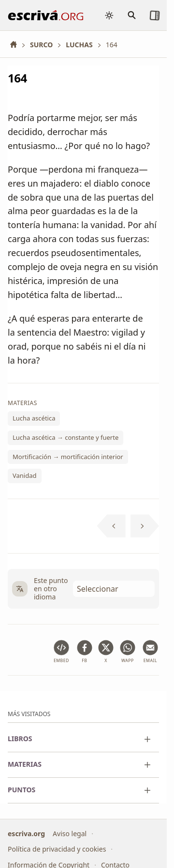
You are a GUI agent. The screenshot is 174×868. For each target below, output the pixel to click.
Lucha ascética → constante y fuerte (65, 437)
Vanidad (25, 475)
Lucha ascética (34, 418)
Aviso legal (70, 833)
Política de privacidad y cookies (57, 849)
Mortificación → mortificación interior (68, 456)
